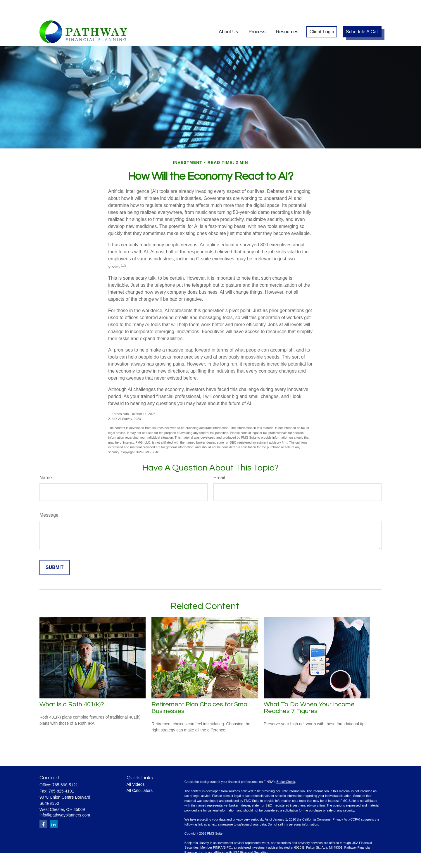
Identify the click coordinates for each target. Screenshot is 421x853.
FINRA (218, 830)
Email (219, 460)
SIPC (227, 830)
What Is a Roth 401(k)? (71, 687)
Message (48, 497)
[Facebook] (43, 807)
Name (45, 460)
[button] (228, 14)
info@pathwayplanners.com (64, 797)
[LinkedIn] (54, 807)
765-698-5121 (65, 767)
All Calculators (140, 773)
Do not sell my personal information (293, 807)
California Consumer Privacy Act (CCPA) (331, 802)
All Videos (136, 766)
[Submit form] (54, 550)
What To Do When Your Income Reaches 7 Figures (309, 690)
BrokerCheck (285, 764)
